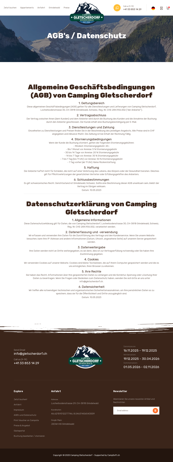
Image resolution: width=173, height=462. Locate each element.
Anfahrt (41, 7)
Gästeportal (19, 431)
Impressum (19, 410)
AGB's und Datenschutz (25, 415)
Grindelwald (54, 7)
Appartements (27, 7)
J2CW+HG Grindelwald (62, 424)
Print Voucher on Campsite (26, 420)
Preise (66, 7)
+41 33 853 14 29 (132, 9)
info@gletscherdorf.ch (30, 354)
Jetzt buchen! (20, 399)
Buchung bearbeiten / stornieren (29, 436)
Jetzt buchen (10, 7)
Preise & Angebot (22, 425)
